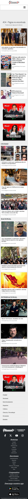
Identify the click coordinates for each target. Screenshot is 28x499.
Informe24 (14, 453)
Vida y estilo (14, 467)
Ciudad (5, 395)
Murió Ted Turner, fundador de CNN (12, 318)
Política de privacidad (14, 477)
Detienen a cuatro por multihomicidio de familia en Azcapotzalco (14, 162)
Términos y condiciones (14, 480)
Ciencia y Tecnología (9, 412)
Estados (5, 419)
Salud (14, 464)
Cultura (5, 409)
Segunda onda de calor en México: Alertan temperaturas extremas (14, 290)
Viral (14, 469)
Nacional (5, 398)
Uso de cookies (14, 478)
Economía (6, 416)
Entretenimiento (8, 402)
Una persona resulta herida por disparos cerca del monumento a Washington (14, 366)
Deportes (5, 405)
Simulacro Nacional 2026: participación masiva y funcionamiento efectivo (13, 266)
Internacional (14, 446)
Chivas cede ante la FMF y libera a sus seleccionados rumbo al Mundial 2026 (19, 60)
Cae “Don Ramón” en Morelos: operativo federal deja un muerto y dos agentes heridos (19, 77)
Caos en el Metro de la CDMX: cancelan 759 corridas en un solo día (13, 212)
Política (14, 447)
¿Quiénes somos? (14, 475)
